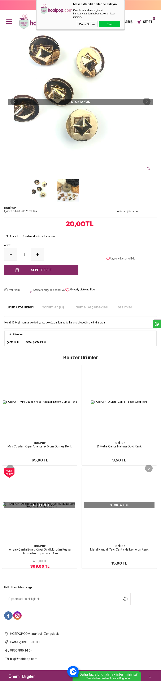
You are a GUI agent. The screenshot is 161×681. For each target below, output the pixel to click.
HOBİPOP (40, 443)
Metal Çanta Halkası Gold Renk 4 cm (119, 446)
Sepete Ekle (41, 270)
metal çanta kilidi (36, 342)
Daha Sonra (87, 24)
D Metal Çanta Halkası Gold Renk (40, 446)
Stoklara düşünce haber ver (39, 236)
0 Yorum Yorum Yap (128, 211)
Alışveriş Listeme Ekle (120, 258)
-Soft (59, 675)
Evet (110, 24)
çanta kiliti (13, 342)
